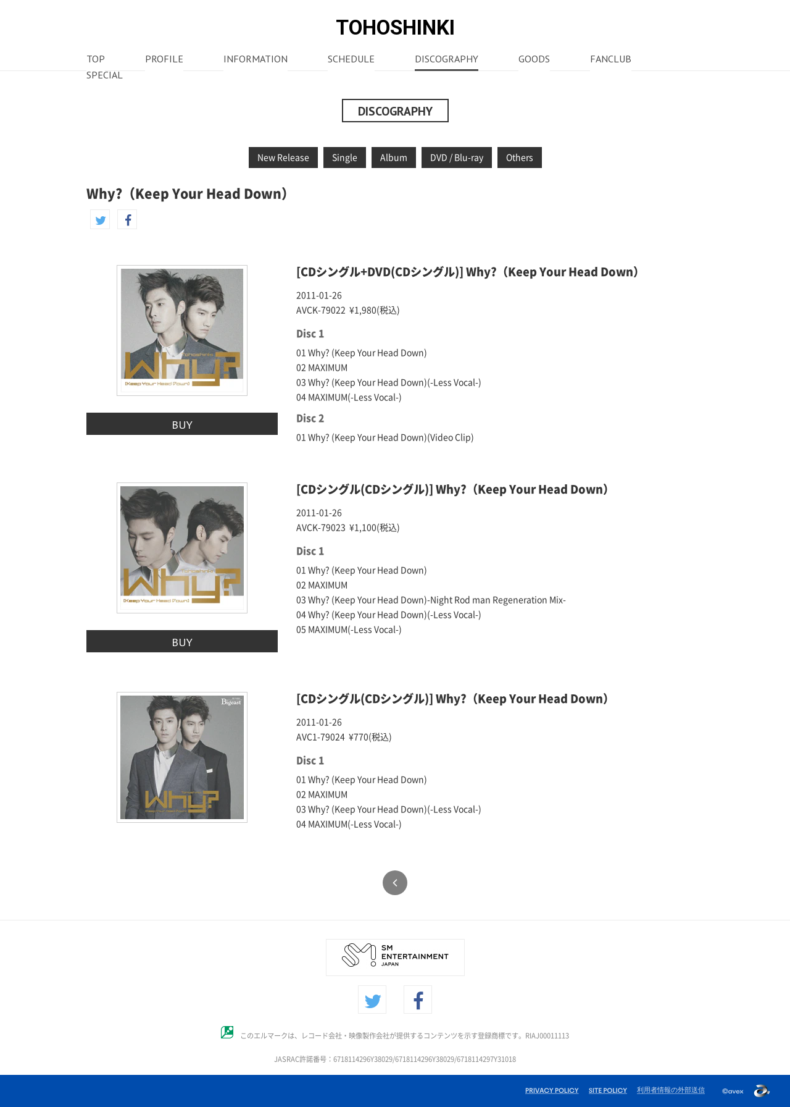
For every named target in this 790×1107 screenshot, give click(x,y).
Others (519, 157)
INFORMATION (255, 60)
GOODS (534, 60)
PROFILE (164, 60)
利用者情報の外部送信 (671, 1089)
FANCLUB (610, 60)
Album (393, 157)
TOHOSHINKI (395, 27)
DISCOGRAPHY (446, 60)
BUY (182, 424)
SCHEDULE (351, 60)
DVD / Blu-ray (456, 157)
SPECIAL (104, 76)
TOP (95, 60)
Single (344, 157)
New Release (283, 157)
